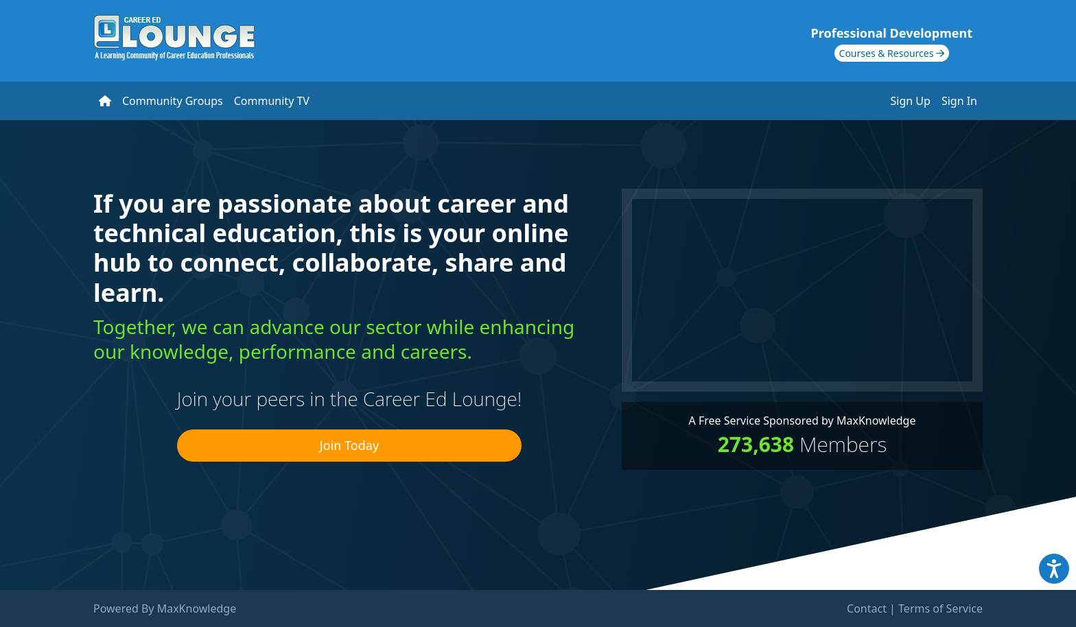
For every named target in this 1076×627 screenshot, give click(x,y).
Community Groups (172, 100)
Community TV (271, 100)
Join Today (349, 445)
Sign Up (911, 100)
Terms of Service (940, 608)
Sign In (959, 100)
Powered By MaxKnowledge (164, 608)
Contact (867, 608)
